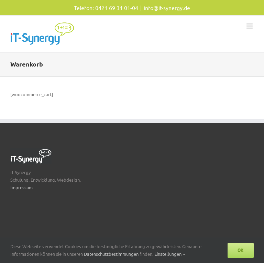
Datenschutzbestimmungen (112, 254)
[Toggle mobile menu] (250, 26)
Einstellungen (169, 254)
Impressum (21, 187)
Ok (241, 250)
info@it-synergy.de (167, 7)
